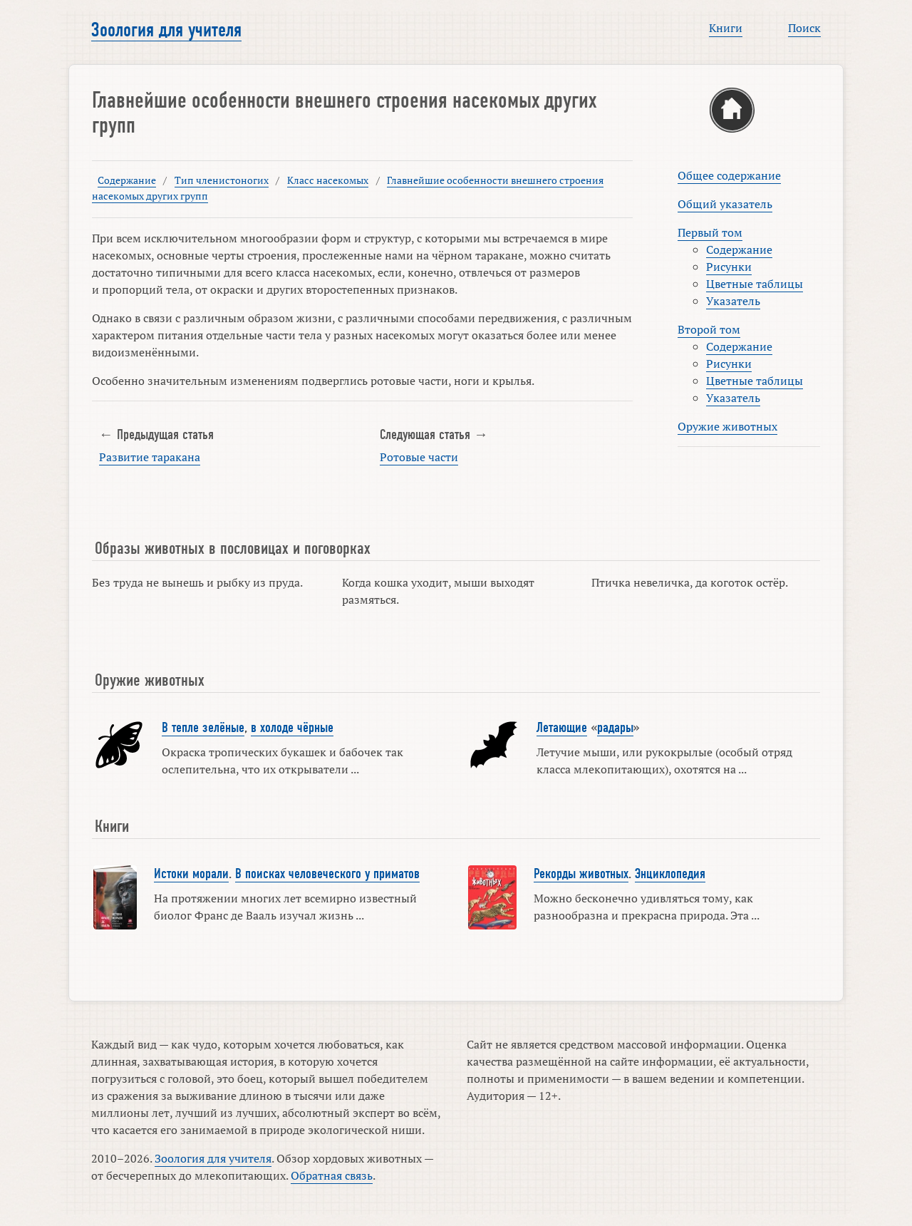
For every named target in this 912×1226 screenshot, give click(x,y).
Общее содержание (729, 175)
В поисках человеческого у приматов (327, 874)
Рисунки (729, 266)
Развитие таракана (149, 457)
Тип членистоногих (222, 180)
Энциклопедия (670, 874)
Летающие (562, 728)
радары (615, 728)
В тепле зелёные (203, 728)
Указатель (733, 301)
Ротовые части (419, 457)
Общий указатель (725, 204)
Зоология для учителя (166, 30)
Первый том (710, 232)
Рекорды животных (581, 874)
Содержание (127, 180)
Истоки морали (191, 874)
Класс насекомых (327, 180)
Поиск (804, 28)
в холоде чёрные (292, 728)
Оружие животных (727, 426)
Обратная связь (332, 1175)
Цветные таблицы (754, 284)
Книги (725, 28)
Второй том (709, 329)
